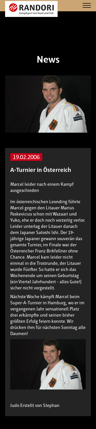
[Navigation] (87, 5)
